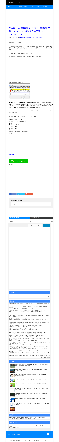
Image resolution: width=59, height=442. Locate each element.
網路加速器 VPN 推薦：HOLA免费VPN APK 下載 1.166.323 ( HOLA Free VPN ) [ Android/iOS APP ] (26, 328)
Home (9, 434)
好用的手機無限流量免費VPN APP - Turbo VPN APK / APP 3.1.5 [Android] (22, 329)
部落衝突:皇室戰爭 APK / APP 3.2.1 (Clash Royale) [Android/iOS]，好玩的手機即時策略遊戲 (25, 319)
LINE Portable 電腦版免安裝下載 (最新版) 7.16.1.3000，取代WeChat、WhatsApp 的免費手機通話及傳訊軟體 (28, 303)
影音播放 (26, 6)
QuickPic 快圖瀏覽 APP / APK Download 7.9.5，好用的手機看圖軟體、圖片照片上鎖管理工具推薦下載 (27, 333)
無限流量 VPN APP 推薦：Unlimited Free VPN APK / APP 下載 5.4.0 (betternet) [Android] (24, 335)
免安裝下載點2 (25, 131)
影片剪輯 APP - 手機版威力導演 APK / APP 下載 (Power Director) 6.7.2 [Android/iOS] (23, 318)
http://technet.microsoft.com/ (20, 121)
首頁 (31, 221)
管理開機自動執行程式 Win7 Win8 (26, 37)
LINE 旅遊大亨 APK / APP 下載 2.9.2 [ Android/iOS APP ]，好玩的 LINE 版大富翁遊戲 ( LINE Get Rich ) (27, 355)
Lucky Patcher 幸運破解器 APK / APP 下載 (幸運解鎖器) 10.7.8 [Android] (21, 308)
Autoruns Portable (38, 37)
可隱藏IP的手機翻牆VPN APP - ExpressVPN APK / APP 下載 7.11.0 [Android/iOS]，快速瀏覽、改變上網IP (27, 322)
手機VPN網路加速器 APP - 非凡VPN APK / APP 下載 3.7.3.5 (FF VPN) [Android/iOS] (23, 336)
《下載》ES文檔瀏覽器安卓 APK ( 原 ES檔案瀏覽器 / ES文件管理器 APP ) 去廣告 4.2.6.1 (24, 310)
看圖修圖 (39, 6)
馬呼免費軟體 (14, 2)
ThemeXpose (29, 440)
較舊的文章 (51, 221)
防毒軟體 (20, 6)
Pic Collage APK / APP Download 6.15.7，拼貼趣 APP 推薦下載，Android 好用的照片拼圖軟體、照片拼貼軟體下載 (29, 306)
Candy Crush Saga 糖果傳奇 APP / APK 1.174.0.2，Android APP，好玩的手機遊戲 (23, 325)
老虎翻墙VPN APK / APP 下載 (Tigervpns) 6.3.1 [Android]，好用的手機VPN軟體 (23, 340)
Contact (18, 434)
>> (49, 357)
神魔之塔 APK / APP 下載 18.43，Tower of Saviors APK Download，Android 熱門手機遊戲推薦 (25, 332)
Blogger (46, 440)
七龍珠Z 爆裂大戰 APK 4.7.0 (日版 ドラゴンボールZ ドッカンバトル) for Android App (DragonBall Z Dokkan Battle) (29, 352)
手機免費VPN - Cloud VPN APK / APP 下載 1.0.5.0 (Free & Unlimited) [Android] (22, 344)
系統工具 (32, 6)
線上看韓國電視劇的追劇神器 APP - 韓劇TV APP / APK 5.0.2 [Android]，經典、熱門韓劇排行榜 (26, 323)
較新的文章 (11, 221)
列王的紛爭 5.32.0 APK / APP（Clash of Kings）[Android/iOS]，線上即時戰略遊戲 (23, 311)
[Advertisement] (31, 17)
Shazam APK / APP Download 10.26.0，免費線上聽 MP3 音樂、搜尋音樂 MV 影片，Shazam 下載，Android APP (28, 313)
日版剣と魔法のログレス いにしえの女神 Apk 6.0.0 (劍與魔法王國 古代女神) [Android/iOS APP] (26, 348)
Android (14, 6)
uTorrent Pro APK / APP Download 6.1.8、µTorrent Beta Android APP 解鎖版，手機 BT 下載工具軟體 (26, 331)
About (13, 434)
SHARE (12, 194)
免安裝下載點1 (18, 131)
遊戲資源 (45, 6)
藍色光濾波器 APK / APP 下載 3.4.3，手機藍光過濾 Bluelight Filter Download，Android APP (25, 326)
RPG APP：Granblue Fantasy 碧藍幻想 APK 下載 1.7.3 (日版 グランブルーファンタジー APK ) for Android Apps (28, 350)
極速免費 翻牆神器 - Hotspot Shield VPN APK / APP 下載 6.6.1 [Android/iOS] (30, 398)
